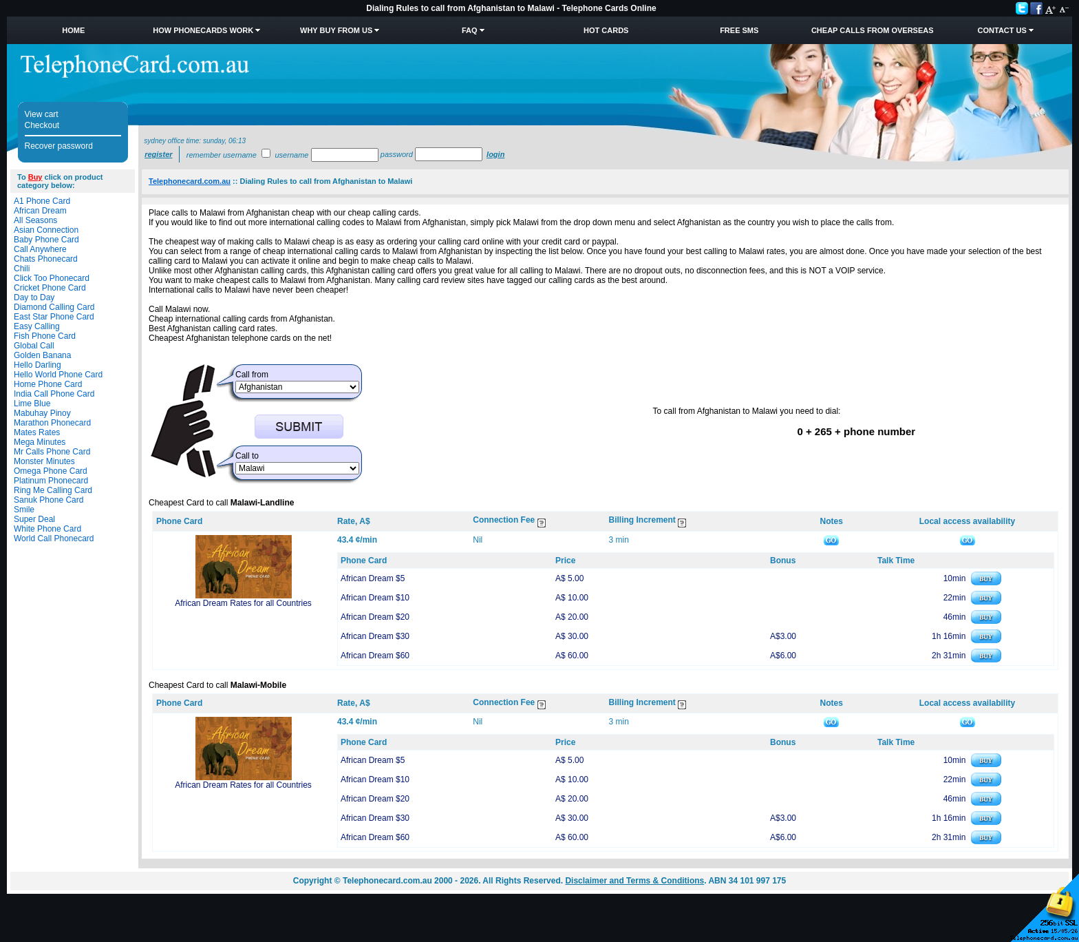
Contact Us (1002, 30)
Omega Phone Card (50, 471)
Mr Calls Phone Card (52, 452)
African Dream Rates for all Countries (243, 603)
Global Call (34, 345)
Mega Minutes (39, 442)
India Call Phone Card (54, 394)
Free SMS (739, 30)
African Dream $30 (375, 636)
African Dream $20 (375, 617)
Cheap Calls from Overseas (872, 30)
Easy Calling (37, 326)
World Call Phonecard (54, 538)
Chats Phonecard (46, 259)
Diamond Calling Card (54, 307)
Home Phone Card (48, 384)
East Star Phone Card (54, 317)
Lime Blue (32, 403)
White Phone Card (47, 529)
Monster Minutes (44, 461)
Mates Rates (37, 432)
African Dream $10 (375, 598)
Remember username (221, 155)
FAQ (470, 30)
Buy (35, 177)
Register (158, 154)
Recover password (59, 146)
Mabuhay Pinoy (42, 413)
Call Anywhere (40, 249)
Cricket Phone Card (50, 288)
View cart (41, 114)
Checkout (42, 125)
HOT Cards (606, 30)
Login (495, 154)
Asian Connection (46, 230)
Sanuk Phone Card (48, 500)
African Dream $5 (373, 578)
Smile (24, 509)
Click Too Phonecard (51, 278)
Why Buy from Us (336, 30)
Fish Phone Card (45, 336)
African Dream (40, 211)
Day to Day (34, 297)
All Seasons (35, 220)
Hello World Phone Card (58, 374)
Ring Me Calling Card (53, 490)
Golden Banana (42, 355)
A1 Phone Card (42, 201)
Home (73, 30)
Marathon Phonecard (52, 423)
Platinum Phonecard (51, 480)
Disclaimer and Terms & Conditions (634, 881)
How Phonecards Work (203, 30)
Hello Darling (37, 365)
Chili (22, 268)
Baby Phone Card (46, 239)
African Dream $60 (375, 655)
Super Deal (34, 519)
